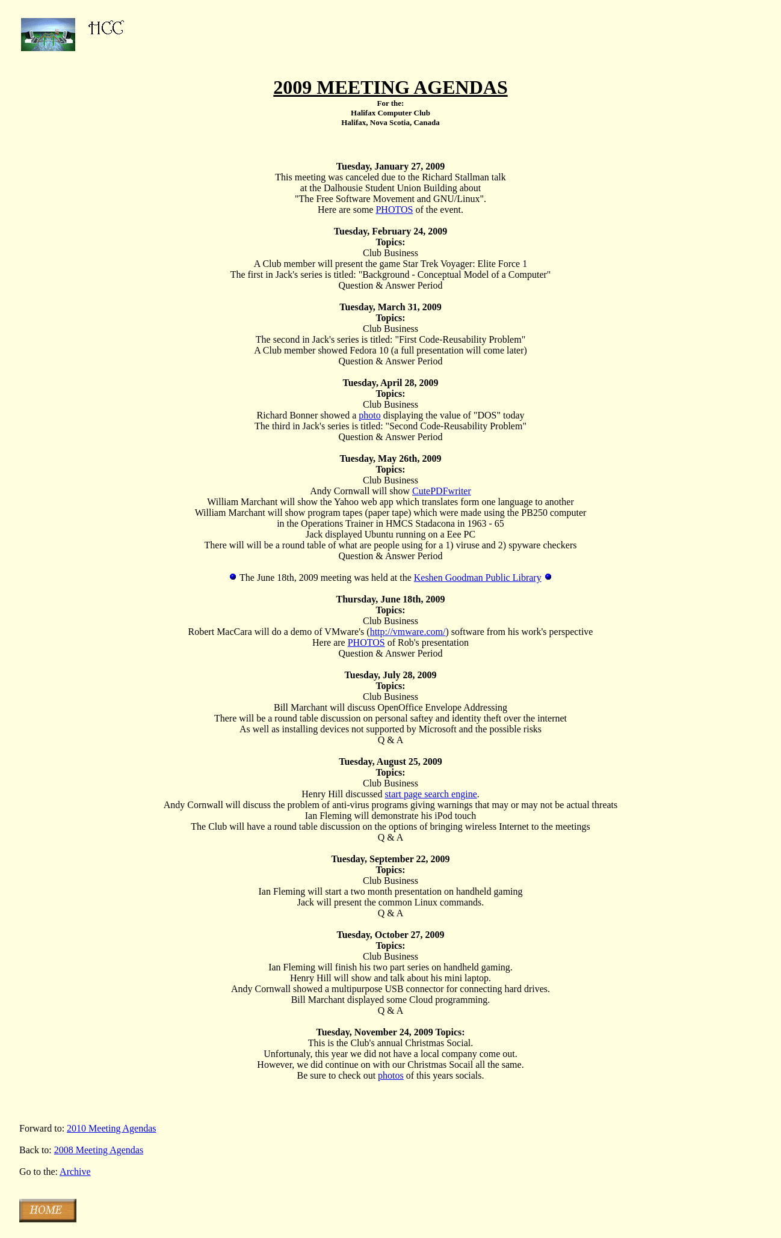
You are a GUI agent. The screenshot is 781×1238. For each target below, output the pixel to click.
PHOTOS (394, 209)
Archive (75, 1171)
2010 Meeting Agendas (111, 1128)
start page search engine (430, 794)
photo (369, 415)
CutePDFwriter (441, 491)
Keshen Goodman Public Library (478, 577)
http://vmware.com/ (408, 632)
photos (391, 1075)
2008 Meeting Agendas (98, 1150)
